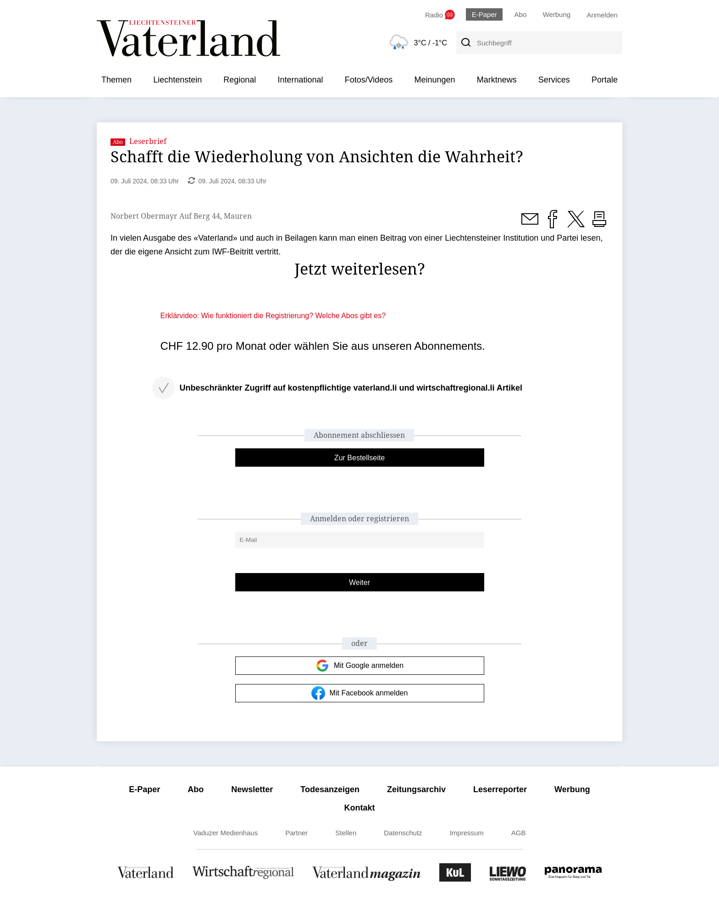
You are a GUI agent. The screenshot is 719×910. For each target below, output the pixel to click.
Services (554, 79)
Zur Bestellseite (359, 458)
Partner (296, 833)
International (300, 79)
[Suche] (465, 43)
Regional (239, 79)
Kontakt (359, 807)
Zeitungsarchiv (416, 789)
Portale (605, 79)
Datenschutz (403, 833)
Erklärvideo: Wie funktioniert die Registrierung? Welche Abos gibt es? (273, 316)
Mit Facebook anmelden (359, 693)
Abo (520, 14)
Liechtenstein (177, 79)
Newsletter (252, 789)
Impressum (467, 833)
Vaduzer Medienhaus (226, 833)
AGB (518, 833)
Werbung (557, 14)
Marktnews (497, 79)
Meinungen (434, 79)
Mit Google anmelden (359, 666)
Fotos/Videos (369, 79)
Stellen (345, 833)
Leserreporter (500, 789)
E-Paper (484, 14)
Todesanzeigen (330, 789)
